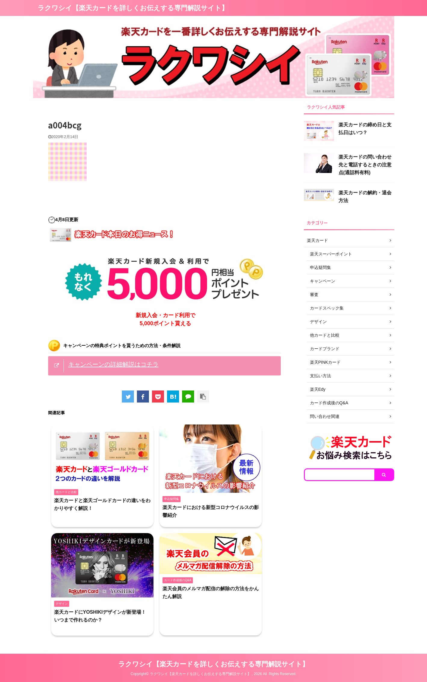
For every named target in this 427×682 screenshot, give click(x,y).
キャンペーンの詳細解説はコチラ (113, 364)
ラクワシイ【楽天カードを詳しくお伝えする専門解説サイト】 (133, 8)
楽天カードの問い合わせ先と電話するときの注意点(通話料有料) (365, 164)
